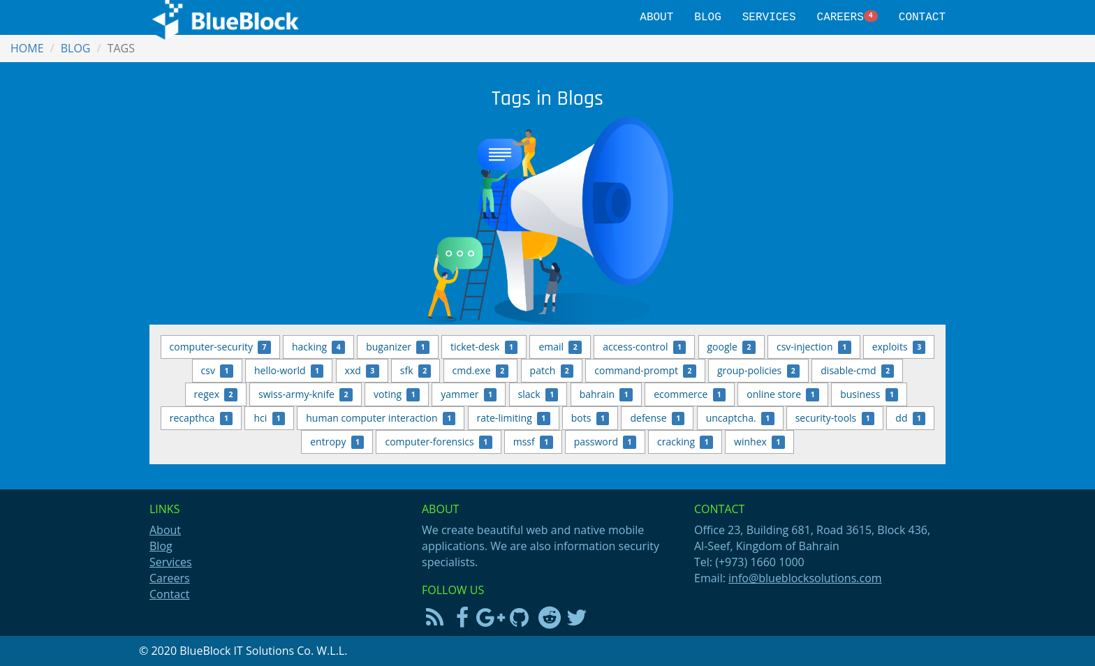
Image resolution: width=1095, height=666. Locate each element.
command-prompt (645, 371)
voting (397, 394)
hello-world (288, 371)
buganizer (397, 347)
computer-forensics (438, 442)
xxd (362, 371)
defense (657, 418)
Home (27, 48)
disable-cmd (857, 371)
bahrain (606, 394)
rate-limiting (513, 418)
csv (217, 371)
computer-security (220, 347)
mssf (533, 442)
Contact (922, 17)
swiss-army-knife (305, 394)
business (869, 394)
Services (769, 17)
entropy (337, 442)
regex (215, 394)
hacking (318, 347)
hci (269, 418)
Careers (847, 17)
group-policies (758, 371)
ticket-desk (483, 347)
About (656, 17)
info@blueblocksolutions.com (805, 578)
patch (552, 371)
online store (783, 394)
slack (538, 394)
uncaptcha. (740, 418)
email (560, 347)
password (605, 442)
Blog (707, 17)
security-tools (835, 418)
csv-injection (814, 347)
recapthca (201, 418)
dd (910, 418)
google (731, 347)
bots (590, 418)
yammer (469, 394)
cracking (685, 442)
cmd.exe (481, 371)
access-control (644, 347)
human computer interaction (380, 418)
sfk (416, 371)
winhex (759, 442)
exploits (899, 347)
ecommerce (690, 394)
